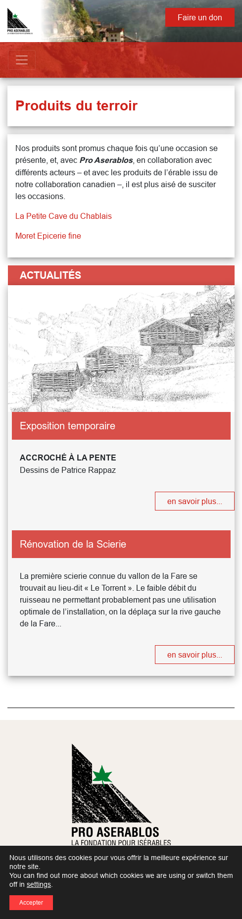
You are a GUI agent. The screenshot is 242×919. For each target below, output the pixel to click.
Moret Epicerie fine (48, 235)
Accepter (31, 902)
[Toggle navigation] (22, 60)
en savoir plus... (194, 501)
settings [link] (39, 884)
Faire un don (200, 17)
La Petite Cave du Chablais (63, 215)
